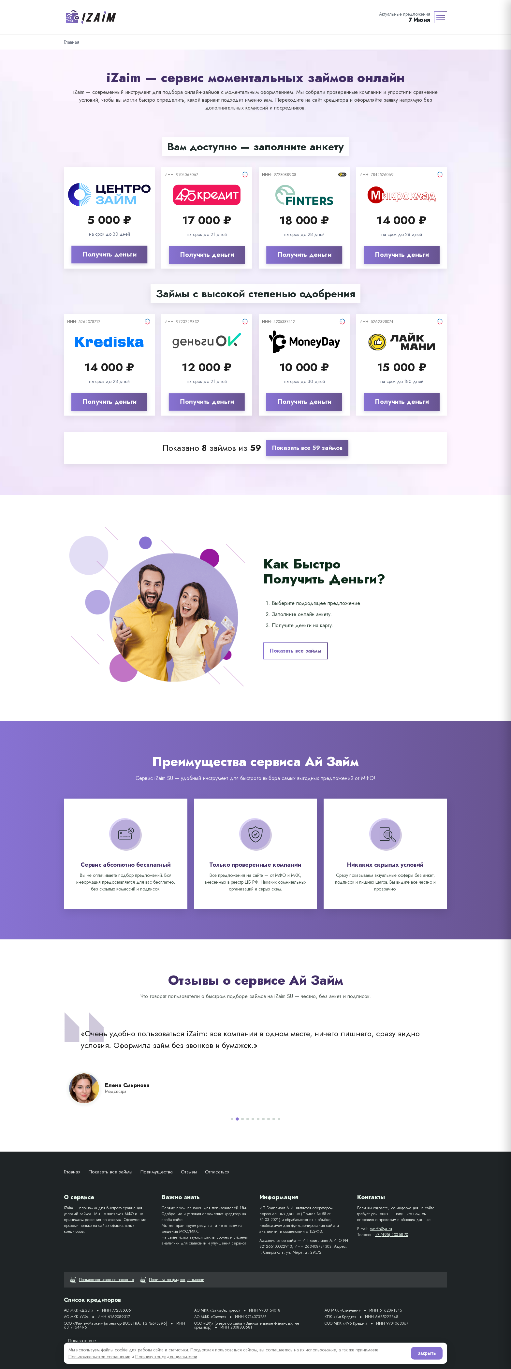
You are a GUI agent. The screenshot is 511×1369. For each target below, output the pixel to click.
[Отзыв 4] (247, 1119)
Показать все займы (110, 1171)
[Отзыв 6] (258, 1119)
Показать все (82, 1340)
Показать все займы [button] (295, 651)
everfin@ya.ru (381, 1229)
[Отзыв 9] (273, 1119)
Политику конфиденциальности (166, 1356)
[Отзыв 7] (263, 1119)
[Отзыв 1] (232, 1119)
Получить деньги (109, 254)
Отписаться (217, 1171)
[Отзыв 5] (253, 1119)
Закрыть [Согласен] (426, 1353)
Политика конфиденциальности (172, 1280)
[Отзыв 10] (279, 1119)
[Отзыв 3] (242, 1119)
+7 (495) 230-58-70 (391, 1235)
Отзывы (189, 1171)
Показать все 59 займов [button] (307, 448)
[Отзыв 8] (268, 1119)
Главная (72, 1171)
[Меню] (440, 17)
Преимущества (156, 1171)
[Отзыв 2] (237, 1119)
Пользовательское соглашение (102, 1280)
